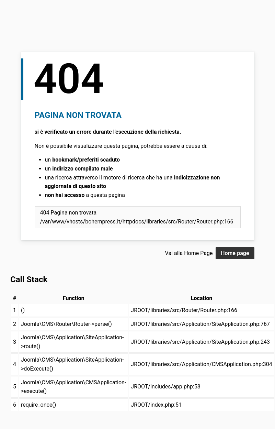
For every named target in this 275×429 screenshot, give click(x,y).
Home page (235, 253)
